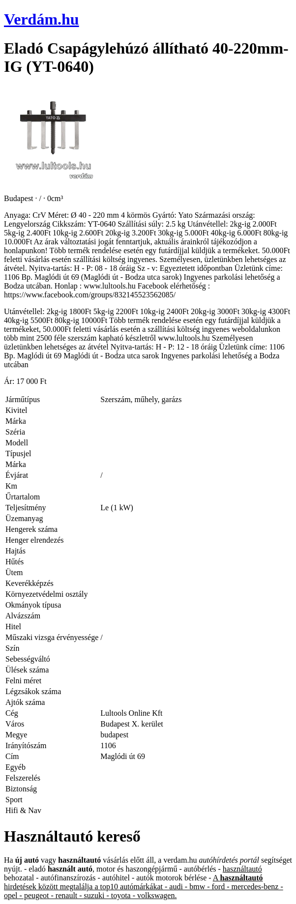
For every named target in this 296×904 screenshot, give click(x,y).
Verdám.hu (41, 19)
